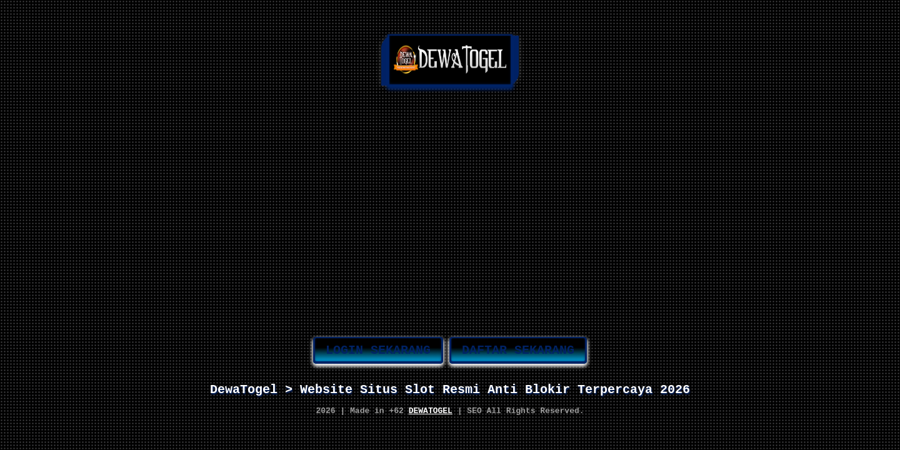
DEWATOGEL (430, 414)
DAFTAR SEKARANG (518, 347)
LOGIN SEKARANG (378, 347)
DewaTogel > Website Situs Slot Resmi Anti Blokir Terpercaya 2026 (450, 389)
